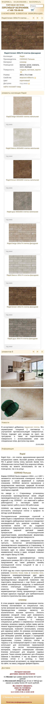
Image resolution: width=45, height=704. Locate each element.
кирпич (38, 70)
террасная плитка (31, 427)
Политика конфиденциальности (19, 702)
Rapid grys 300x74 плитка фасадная (23, 339)
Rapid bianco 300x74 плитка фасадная (22, 275)
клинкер (23, 62)
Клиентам (21, 13)
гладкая (23, 70)
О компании (8, 13)
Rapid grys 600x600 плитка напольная (22, 212)
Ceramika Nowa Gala (19, 573)
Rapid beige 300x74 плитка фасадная (22, 243)
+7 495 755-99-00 (15, 10)
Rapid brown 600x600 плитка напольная (22, 180)
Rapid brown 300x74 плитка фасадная (22, 307)
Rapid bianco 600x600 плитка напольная (22, 148)
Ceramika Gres (37, 573)
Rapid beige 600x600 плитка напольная (22, 116)
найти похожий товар (12, 87)
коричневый (25, 80)
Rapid (22, 56)
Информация (35, 13)
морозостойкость (27, 78)
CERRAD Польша (27, 59)
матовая (30, 70)
